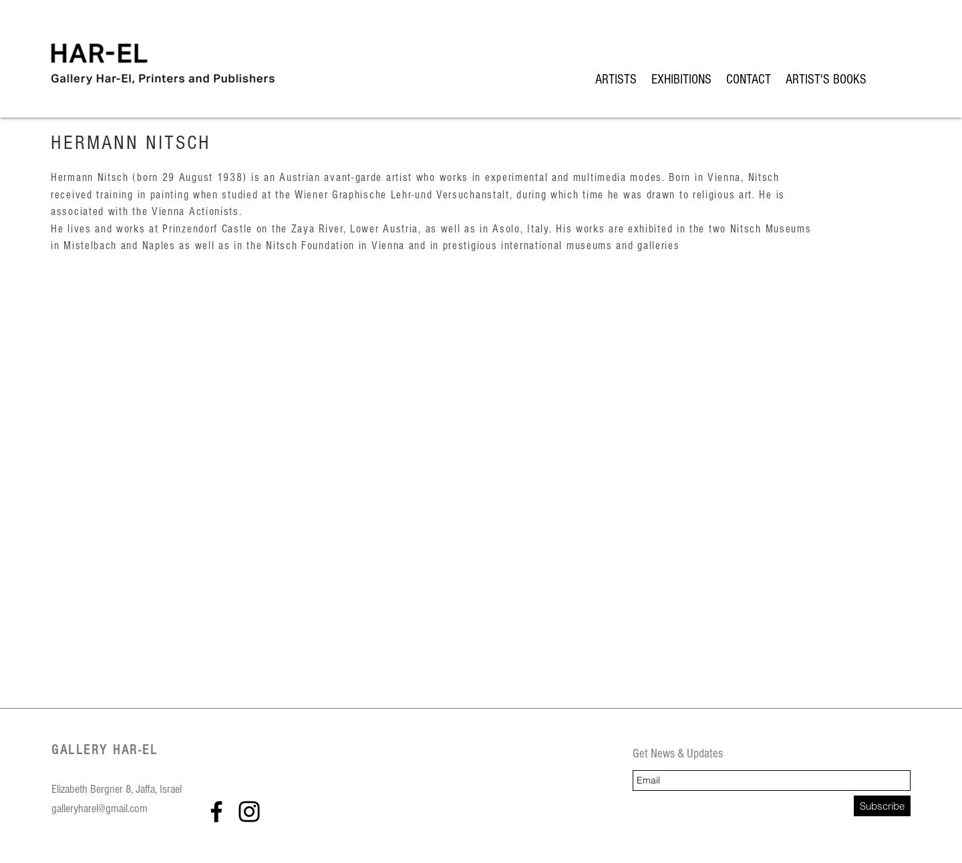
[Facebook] (216, 812)
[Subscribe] (882, 806)
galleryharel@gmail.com (99, 809)
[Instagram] (249, 812)
